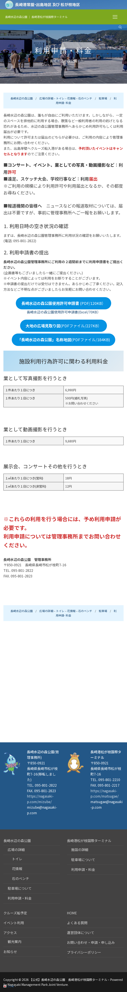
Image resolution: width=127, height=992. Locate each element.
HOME (72, 912)
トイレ (60, 98)
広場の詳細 (46, 98)
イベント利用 (13, 922)
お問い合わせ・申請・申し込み (91, 942)
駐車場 (103, 98)
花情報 (71, 98)
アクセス (10, 932)
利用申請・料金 (20, 898)
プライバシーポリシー (84, 952)
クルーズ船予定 (15, 912)
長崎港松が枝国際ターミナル (49, 17)
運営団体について (80, 932)
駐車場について (20, 888)
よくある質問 (77, 922)
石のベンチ (85, 98)
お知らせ (10, 951)
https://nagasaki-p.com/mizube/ (40, 798)
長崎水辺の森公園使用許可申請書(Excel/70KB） (63, 311)
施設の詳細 (79, 849)
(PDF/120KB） (63, 303)
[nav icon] (115, 16)
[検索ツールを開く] (120, 27)
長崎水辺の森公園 (16, 17)
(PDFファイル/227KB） (64, 325)
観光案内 (14, 941)
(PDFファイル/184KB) (63, 339)
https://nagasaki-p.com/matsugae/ (104, 793)
